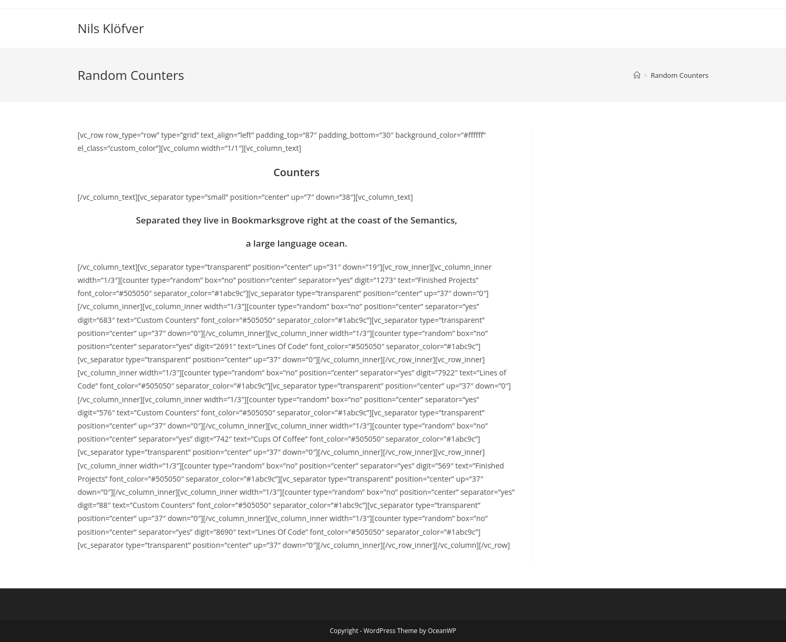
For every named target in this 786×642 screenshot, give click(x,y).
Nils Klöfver (111, 28)
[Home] (637, 75)
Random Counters (680, 75)
